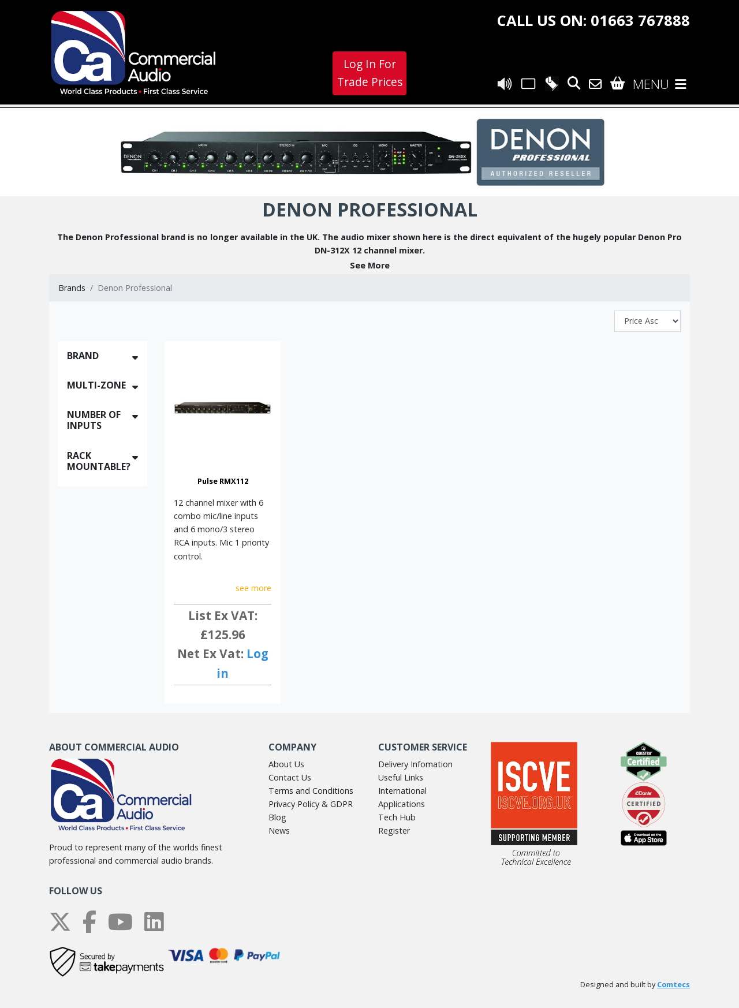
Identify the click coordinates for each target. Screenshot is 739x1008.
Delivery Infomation (415, 764)
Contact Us (289, 777)
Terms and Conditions (310, 790)
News (279, 830)
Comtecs (673, 985)
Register (394, 830)
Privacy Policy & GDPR (310, 803)
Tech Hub (397, 817)
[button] (369, 265)
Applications (401, 803)
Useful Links (400, 777)
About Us (286, 764)
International (402, 790)
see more (253, 588)
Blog (277, 817)
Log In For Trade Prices (369, 72)
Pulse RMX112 (222, 481)
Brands (71, 287)
